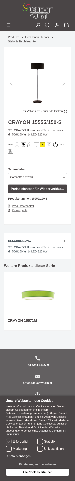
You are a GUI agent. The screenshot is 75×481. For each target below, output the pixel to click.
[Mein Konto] (57, 25)
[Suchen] (38, 25)
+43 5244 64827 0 (37, 364)
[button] (18, 456)
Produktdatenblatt (23, 206)
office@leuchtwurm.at (37, 383)
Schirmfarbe (16, 169)
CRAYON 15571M (22, 321)
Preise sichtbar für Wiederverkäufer (38, 189)
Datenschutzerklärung (52, 430)
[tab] (37, 246)
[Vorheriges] (11, 83)
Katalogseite (19, 210)
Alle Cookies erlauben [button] (37, 472)
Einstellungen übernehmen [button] (37, 464)
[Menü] (8, 25)
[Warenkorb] (66, 25)
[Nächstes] (64, 83)
